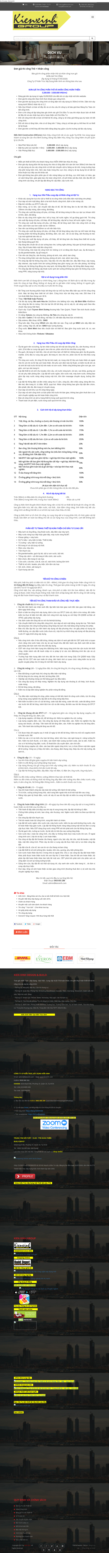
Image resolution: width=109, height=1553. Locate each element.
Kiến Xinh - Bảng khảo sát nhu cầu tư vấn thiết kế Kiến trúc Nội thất (44, 896)
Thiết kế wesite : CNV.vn (80, 1545)
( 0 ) (24, 5)
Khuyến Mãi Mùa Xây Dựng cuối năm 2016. (34, 899)
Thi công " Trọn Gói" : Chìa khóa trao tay (33, 907)
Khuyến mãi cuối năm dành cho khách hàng (35, 904)
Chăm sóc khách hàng (26, 902)
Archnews (45, 6)
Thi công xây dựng (25, 913)
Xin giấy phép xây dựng (27, 910)
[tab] (21, 932)
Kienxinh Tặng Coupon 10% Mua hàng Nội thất (36, 916)
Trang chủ (50, 57)
